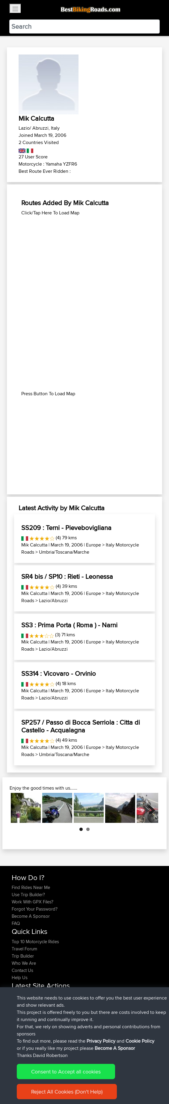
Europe (93, 544)
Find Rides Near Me (31, 887)
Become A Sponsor (31, 916)
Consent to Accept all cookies (66, 1075)
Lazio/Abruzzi (53, 600)
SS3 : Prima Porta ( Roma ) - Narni (69, 625)
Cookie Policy (140, 1045)
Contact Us (22, 970)
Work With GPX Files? (32, 902)
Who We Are (24, 963)
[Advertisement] (84, 258)
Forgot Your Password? (35, 909)
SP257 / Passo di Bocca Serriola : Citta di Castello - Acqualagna (80, 726)
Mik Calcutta (34, 544)
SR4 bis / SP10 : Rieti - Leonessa (67, 576)
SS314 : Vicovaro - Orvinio (58, 673)
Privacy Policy (101, 1045)
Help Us (20, 977)
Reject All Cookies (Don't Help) (66, 1096)
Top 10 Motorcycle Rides (35, 941)
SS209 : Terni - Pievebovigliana (66, 527)
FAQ (16, 923)
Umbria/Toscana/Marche (64, 552)
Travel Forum (24, 949)
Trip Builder (23, 956)
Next (149, 808)
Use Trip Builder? (28, 894)
